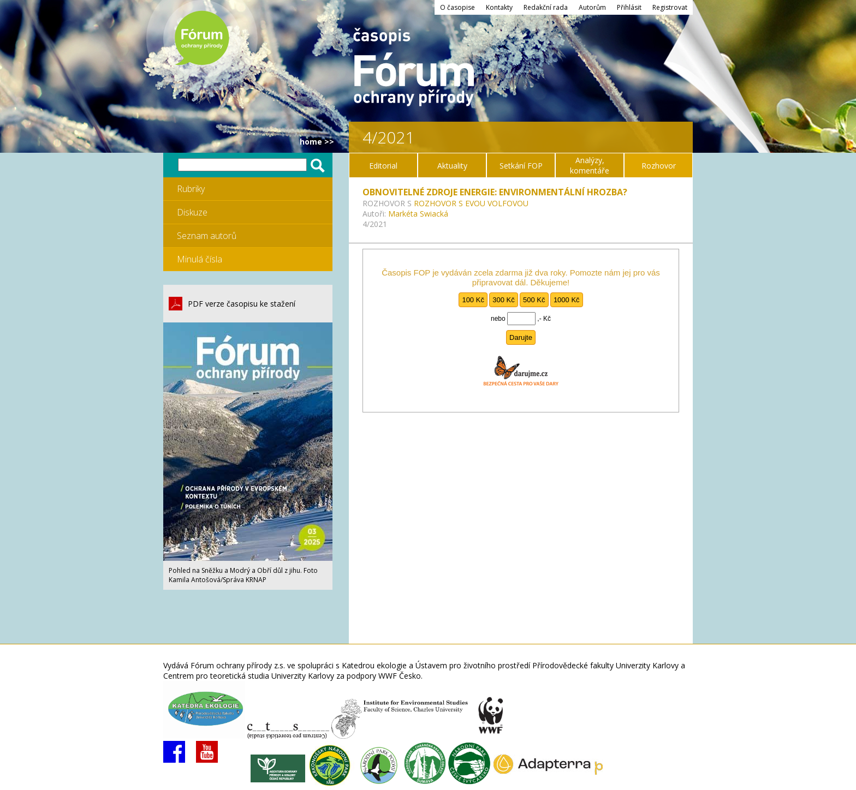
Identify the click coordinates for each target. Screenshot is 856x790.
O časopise (457, 7)
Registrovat (669, 7)
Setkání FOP (521, 165)
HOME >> (317, 141)
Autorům (592, 7)
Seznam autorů (206, 236)
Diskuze (192, 212)
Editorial (383, 165)
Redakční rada (546, 7)
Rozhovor (658, 165)
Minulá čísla (199, 259)
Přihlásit (629, 7)
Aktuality (452, 165)
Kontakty (499, 7)
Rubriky (191, 189)
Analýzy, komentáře (589, 165)
